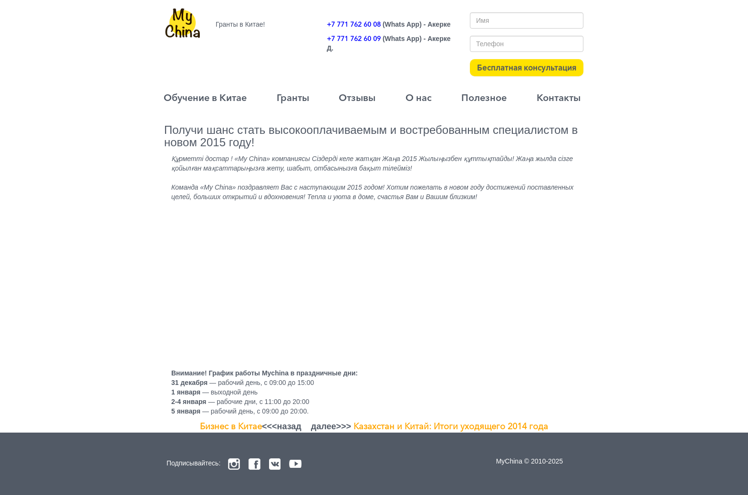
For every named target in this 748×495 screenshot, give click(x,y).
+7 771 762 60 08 (354, 24)
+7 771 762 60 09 (354, 38)
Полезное (484, 97)
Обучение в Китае (205, 97)
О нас (418, 97)
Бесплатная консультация (526, 67)
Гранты (293, 97)
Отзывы (357, 97)
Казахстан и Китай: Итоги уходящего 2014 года (450, 426)
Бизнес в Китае (231, 426)
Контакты (559, 97)
